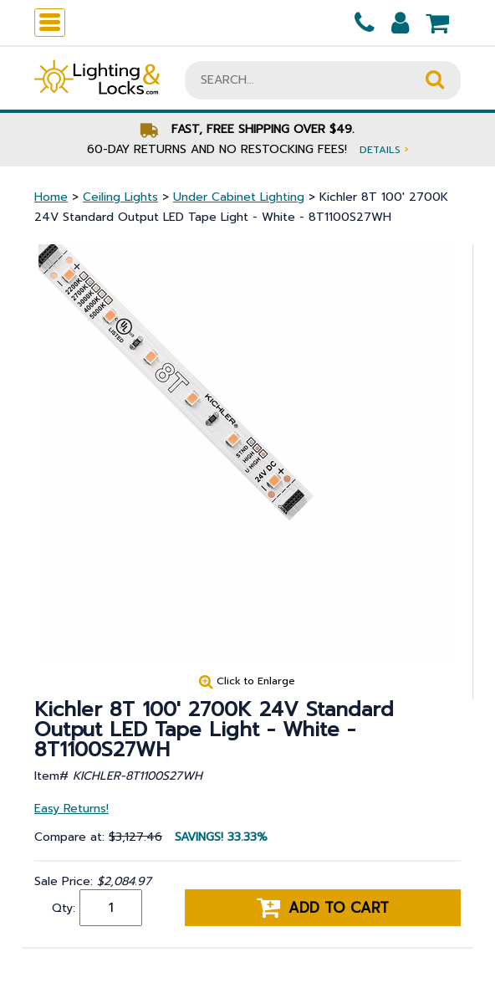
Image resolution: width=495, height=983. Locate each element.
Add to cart (323, 908)
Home (51, 197)
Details (384, 149)
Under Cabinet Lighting (238, 197)
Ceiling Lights (120, 197)
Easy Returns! (71, 808)
